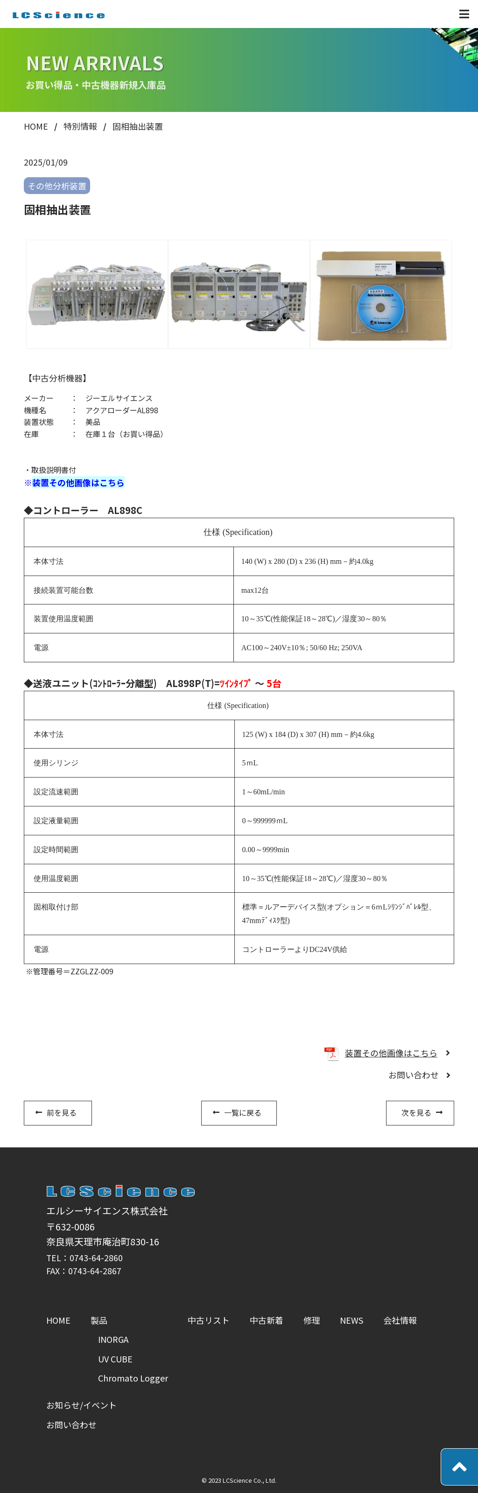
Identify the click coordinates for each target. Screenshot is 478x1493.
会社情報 (400, 1320)
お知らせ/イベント (81, 1405)
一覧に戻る (242, 1112)
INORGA (113, 1339)
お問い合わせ (413, 1075)
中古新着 (266, 1320)
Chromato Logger (133, 1378)
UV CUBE (115, 1359)
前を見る (62, 1112)
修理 (311, 1320)
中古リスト (209, 1320)
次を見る (416, 1112)
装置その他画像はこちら (78, 482)
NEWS (351, 1320)
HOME (58, 1320)
